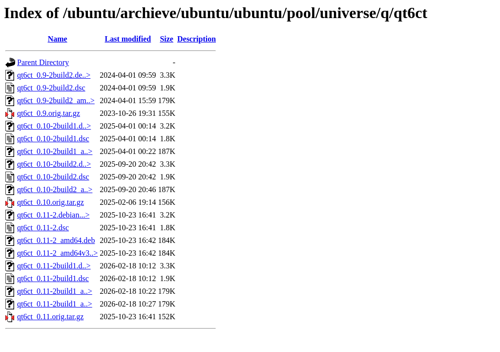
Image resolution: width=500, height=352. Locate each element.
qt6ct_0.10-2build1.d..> (54, 126)
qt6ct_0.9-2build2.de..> (53, 75)
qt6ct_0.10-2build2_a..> (54, 189)
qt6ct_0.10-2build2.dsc (53, 177)
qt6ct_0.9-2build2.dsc (51, 88)
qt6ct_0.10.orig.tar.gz (50, 202)
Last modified (128, 39)
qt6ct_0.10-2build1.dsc (53, 138)
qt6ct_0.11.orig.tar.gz (50, 316)
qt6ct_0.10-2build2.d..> (54, 164)
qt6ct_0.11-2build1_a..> (54, 291)
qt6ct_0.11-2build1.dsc (53, 278)
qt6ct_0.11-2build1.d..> (54, 266)
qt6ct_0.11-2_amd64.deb (56, 240)
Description (196, 39)
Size (166, 39)
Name (57, 39)
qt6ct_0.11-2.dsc (43, 227)
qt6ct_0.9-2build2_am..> (56, 100)
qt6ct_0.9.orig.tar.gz (48, 113)
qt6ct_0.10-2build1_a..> (54, 151)
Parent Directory (43, 62)
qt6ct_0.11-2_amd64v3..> (57, 253)
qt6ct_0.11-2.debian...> (53, 215)
